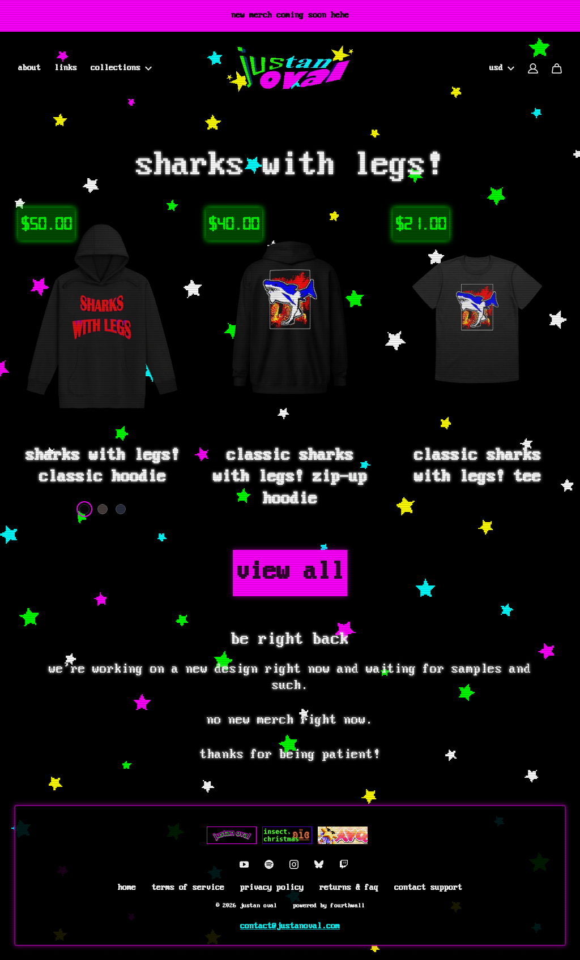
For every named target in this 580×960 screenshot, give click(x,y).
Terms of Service (188, 888)
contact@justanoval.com (290, 926)
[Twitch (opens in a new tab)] (343, 864)
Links (65, 68)
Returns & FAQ (348, 888)
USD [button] (501, 68)
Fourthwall (347, 906)
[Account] (533, 68)
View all (290, 573)
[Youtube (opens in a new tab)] (244, 864)
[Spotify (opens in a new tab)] (269, 864)
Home (127, 888)
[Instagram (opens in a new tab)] (294, 864)
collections (121, 68)
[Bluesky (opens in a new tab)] (318, 864)
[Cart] (557, 68)
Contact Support (428, 888)
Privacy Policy (272, 888)
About (29, 68)
